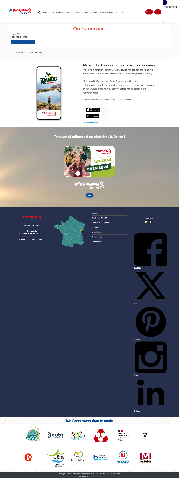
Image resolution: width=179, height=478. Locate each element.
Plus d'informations (90, 122)
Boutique (148, 12)
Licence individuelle (99, 223)
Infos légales (96, 232)
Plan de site (96, 237)
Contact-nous (97, 242)
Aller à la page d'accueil (22, 42)
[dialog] (164, 2)
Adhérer (157, 12)
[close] (166, 14)
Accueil (94, 213)
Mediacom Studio (93, 476)
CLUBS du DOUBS (99, 218)
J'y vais (89, 195)
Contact (128, 12)
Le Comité (119, 12)
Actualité (95, 227)
